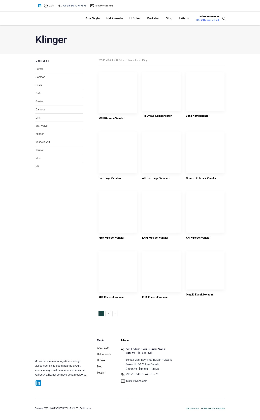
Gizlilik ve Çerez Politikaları (213, 408)
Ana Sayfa (92, 18)
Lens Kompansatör (198, 115)
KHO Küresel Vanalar (111, 237)
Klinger (39, 133)
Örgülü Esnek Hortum (199, 294)
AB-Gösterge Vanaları (155, 178)
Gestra (39, 101)
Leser (38, 85)
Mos (37, 158)
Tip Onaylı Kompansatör (157, 115)
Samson (40, 77)
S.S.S (51, 5)
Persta (39, 68)
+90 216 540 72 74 (207, 20)
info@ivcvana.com (104, 5)
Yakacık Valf (42, 142)
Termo (39, 150)
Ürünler (135, 18)
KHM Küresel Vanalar (155, 237)
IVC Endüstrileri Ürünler (111, 60)
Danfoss (40, 109)
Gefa (38, 93)
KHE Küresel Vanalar (111, 297)
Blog (169, 18)
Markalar (153, 18)
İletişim (184, 18)
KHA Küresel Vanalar (155, 297)
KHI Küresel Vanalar (198, 237)
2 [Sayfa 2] (108, 314)
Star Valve (41, 125)
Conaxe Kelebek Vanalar (201, 178)
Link (37, 117)
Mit (37, 166)
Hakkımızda (114, 18)
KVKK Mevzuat (192, 408)
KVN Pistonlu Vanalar (111, 118)
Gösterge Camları (109, 178)
